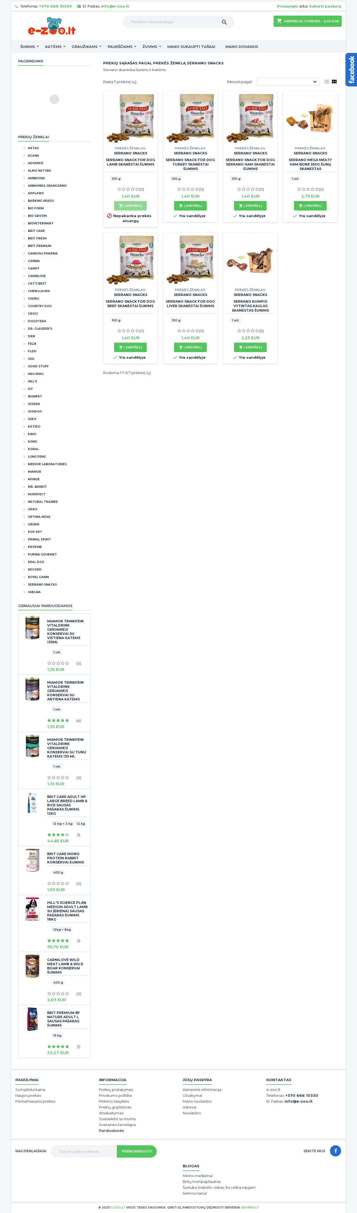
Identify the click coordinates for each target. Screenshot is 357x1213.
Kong (32, 441)
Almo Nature (39, 171)
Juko (31, 419)
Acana (33, 155)
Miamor (34, 472)
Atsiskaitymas (111, 1113)
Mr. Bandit (37, 487)
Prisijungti (287, 6)
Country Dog (39, 306)
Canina (33, 261)
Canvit (33, 268)
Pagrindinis (30, 61)
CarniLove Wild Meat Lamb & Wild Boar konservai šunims (65, 966)
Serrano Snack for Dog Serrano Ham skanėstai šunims (250, 164)
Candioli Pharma (42, 253)
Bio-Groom (37, 216)
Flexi (31, 351)
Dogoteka (36, 321)
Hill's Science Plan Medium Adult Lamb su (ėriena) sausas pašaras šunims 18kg (67, 911)
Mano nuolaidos (197, 1101)
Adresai (189, 1107)
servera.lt (250, 1207)
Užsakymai (192, 1095)
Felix (31, 344)
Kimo (31, 434)
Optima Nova (38, 517)
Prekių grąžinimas (115, 1107)
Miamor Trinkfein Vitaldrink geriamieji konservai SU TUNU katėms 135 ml (66, 747)
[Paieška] (178, 22)
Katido (33, 426)
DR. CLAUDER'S (39, 329)
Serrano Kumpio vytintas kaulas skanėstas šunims (250, 305)
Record (34, 569)
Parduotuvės (111, 1130)
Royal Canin (38, 577)
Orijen (33, 524)
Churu (33, 298)
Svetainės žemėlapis (117, 1124)
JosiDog (34, 411)
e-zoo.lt (118, 1207)
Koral (33, 449)
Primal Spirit (39, 539)
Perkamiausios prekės (35, 1101)
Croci (32, 314)
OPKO (32, 509)
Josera (33, 404)
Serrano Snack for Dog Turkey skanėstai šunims (190, 164)
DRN (31, 336)
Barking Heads (40, 201)
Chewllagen (38, 291)
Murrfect (36, 494)
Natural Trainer (42, 502)
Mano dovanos (241, 46)
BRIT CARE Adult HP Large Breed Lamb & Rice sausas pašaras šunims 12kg (67, 805)
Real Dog (35, 562)
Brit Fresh (37, 238)
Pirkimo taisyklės (114, 1101)
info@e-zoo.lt (115, 6)
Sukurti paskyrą (325, 6)
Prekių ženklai (33, 137)
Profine (34, 547)
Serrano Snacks (42, 584)
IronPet (34, 396)
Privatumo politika (115, 1095)
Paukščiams (120, 46)
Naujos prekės (28, 1095)
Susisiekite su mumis (117, 1119)
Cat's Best (37, 283)
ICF (30, 389)
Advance (35, 163)
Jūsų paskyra (197, 1080)
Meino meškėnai (198, 1175)
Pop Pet (34, 532)
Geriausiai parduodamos (45, 605)
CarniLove (36, 276)
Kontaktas (278, 1080)
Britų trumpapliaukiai (202, 1181)
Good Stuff (38, 366)
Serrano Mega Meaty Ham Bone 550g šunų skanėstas (310, 164)
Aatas (33, 148)
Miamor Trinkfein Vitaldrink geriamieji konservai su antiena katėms (65, 690)
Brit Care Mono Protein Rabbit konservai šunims (65, 858)
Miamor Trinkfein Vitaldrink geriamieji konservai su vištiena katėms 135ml (65, 631)
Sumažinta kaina (30, 1089)
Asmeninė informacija (202, 1089)
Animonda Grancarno (47, 186)
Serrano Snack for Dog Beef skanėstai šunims (130, 303)
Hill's (32, 381)
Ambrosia (36, 178)
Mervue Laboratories (47, 464)
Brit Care (36, 231)
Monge (33, 479)
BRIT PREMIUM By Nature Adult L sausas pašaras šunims (63, 1019)
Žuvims (150, 46)
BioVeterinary (40, 223)
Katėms (53, 46)
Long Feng (36, 456)
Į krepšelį (130, 206)
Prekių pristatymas (116, 1089)
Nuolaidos (192, 1113)
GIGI (30, 359)
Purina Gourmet (42, 554)
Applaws (35, 193)
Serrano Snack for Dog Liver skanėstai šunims (190, 303)
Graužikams (85, 46)
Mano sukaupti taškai (191, 46)
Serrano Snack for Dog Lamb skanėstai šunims (130, 162)
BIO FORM (35, 208)
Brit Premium (39, 246)
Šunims (27, 46)
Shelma (34, 592)
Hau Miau (35, 374)
